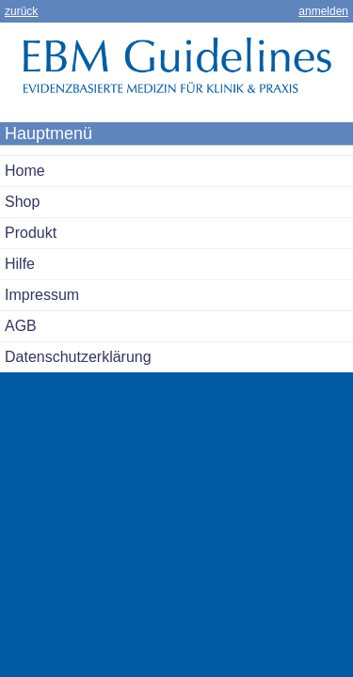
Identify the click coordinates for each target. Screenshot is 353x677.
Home (25, 171)
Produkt (30, 233)
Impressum (42, 295)
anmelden (323, 11)
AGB (21, 326)
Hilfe (20, 264)
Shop (22, 202)
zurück (21, 11)
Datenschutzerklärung (78, 357)
